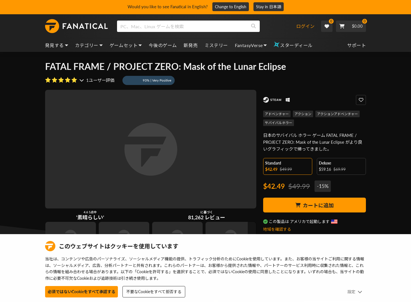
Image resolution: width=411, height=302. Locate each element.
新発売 (191, 45)
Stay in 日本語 (270, 6)
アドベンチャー (277, 114)
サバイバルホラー (278, 123)
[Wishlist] (327, 26)
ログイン (305, 26)
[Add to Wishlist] (361, 100)
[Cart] (351, 26)
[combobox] (206, 26)
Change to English (232, 6)
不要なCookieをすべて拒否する (154, 291)
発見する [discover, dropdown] (56, 45)
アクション (303, 114)
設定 (354, 291)
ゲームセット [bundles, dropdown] (126, 45)
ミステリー (216, 45)
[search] (182, 26)
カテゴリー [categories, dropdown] (89, 45)
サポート (356, 45)
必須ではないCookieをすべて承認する (81, 291)
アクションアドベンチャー (337, 114)
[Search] (253, 26)
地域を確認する (277, 229)
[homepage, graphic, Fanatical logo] (76, 26)
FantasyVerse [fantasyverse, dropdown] (251, 45)
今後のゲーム (163, 45)
